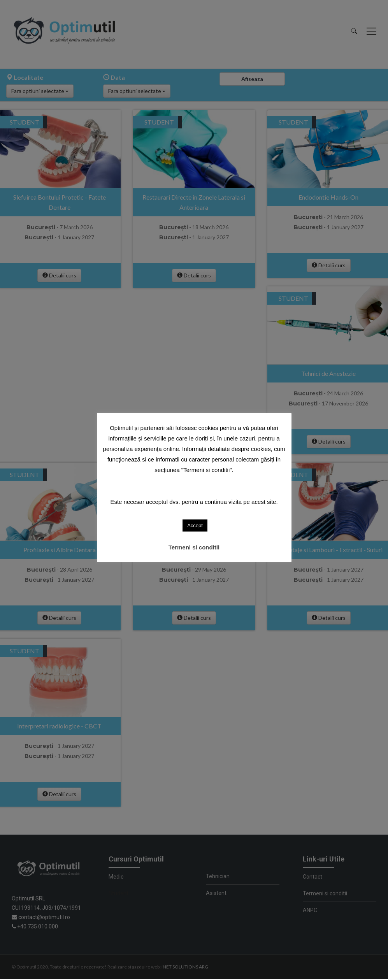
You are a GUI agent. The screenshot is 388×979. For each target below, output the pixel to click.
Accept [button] (195, 525)
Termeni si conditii (194, 547)
